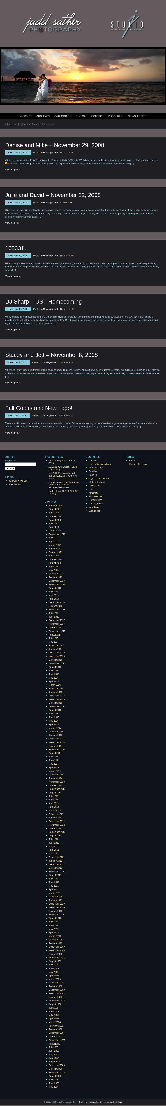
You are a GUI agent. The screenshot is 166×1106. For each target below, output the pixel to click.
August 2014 (55, 753)
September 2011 (57, 871)
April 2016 (54, 681)
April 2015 (54, 724)
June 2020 (54, 566)
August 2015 (55, 710)
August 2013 (55, 792)
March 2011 (55, 893)
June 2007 (54, 1051)
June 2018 (54, 616)
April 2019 (54, 599)
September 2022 (57, 534)
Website (26, 116)
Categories (62, 116)
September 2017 (57, 631)
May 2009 (54, 972)
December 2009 (57, 946)
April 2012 (54, 850)
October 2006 (55, 1068)
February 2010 (56, 939)
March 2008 (55, 1022)
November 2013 (57, 782)
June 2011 (54, 882)
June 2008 (54, 1011)
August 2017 (55, 634)
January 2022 (55, 548)
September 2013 (57, 789)
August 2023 (55, 520)
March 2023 (55, 530)
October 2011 (55, 868)
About (132, 460)
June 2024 (54, 512)
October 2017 (55, 627)
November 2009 (57, 950)
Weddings (94, 507)
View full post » (12, 169)
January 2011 (55, 900)
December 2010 (57, 903)
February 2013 (56, 814)
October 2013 (55, 785)
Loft (91, 489)
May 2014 (54, 764)
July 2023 (53, 523)
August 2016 (55, 667)
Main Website (15, 484)
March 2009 (55, 979)
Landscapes (95, 485)
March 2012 (55, 853)
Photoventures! (96, 496)
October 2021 (55, 552)
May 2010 (54, 929)
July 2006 (53, 1079)
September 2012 (57, 832)
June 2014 (54, 760)
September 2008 (57, 1000)
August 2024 (55, 509)
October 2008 (55, 997)
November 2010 (57, 907)
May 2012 (54, 846)
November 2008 (57, 993)
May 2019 (54, 595)
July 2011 (53, 878)
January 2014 (55, 778)
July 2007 (53, 1047)
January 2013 (55, 817)
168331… (17, 248)
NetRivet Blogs (116, 1102)
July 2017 (53, 638)
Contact (97, 116)
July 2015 (53, 713)
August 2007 (55, 1043)
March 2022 (55, 545)
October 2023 (55, 516)
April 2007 (54, 1058)
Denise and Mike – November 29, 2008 (54, 145)
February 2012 (56, 857)
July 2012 (53, 839)
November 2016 (57, 656)
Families (93, 471)
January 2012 (55, 860)
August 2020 (55, 563)
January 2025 (55, 505)
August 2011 (55, 875)
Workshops (94, 510)
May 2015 (54, 720)
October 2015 (55, 702)
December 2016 (57, 652)
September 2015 (57, 706)
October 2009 (55, 954)
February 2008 (56, 1026)
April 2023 (54, 527)
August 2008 (55, 1004)
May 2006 (54, 1086)
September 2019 (57, 584)
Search (81, 116)
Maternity (93, 493)
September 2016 (57, 663)
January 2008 (55, 1029)
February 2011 (56, 896)
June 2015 (54, 717)
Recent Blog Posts (138, 464)
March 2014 (55, 771)
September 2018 (57, 609)
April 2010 (54, 932)
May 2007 (54, 1054)
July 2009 (53, 964)
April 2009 (54, 975)
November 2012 (57, 825)
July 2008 (53, 1008)
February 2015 (56, 731)
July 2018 (53, 613)
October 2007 (55, 1036)
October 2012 (55, 828)
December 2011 (57, 864)
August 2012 (55, 835)
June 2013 (54, 799)
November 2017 (57, 624)
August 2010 (55, 918)
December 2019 (57, 581)
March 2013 (55, 810)
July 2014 (53, 756)
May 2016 (54, 677)
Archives (43, 116)
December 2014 (57, 738)
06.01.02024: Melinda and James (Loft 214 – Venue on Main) (63, 476)
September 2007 (57, 1040)
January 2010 (55, 943)
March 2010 (55, 936)
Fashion (93, 475)
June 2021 (54, 555)
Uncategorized (50, 152)
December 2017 (57, 620)
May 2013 (54, 803)
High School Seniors (99, 478)
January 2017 (55, 649)
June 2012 (54, 842)
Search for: (10, 460)
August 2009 (55, 961)
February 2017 (56, 645)
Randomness (95, 500)
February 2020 (56, 573)
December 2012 (57, 821)
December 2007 (57, 1033)
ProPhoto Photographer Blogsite (93, 1102)
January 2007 (55, 1061)
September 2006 (57, 1072)
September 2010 (57, 914)
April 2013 (54, 807)
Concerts (93, 460)
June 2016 (54, 674)
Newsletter (137, 116)
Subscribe (115, 116)
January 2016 (55, 692)
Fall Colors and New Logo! (38, 408)
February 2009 (56, 982)
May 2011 (54, 885)
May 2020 (54, 570)
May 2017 (54, 642)
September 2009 (57, 957)
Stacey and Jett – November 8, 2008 (51, 355)
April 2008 (54, 1018)
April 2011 (54, 889)
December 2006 (57, 1065)
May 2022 (54, 541)
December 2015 (57, 695)
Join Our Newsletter (18, 480)
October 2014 (55, 746)
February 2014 (56, 774)
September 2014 (57, 749)
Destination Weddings (100, 464)
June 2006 (54, 1083)
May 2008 (54, 1015)
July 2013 (53, 796)
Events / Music (96, 467)
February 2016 (56, 688)
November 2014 (57, 742)
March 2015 (55, 728)
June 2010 (54, 925)
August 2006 (55, 1076)
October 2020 (55, 559)
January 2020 (55, 577)
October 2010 (55, 911)
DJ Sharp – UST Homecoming (43, 301)
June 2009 (54, 968)
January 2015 (55, 735)
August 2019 (55, 588)
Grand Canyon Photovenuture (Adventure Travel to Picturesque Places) (64, 485)
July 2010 (53, 921)
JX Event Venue (97, 482)
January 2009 (55, 986)
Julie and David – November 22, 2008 (53, 195)
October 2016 (55, 659)
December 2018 (57, 602)
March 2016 (55, 685)
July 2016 (53, 670)
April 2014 (54, 767)
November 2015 (57, 699)
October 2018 (55, 606)
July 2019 (53, 591)
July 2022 (53, 537)
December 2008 (57, 990)
